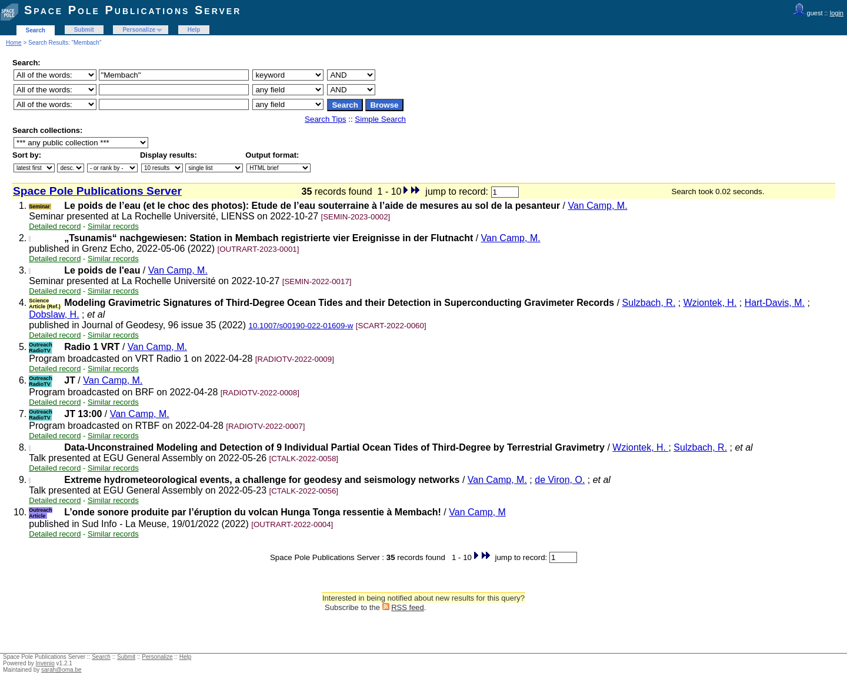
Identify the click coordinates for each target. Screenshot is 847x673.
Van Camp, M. (598, 206)
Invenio (45, 663)
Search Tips (325, 119)
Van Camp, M (477, 512)
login (836, 12)
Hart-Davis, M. (775, 303)
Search (35, 30)
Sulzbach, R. (649, 303)
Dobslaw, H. (54, 314)
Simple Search (380, 119)
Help (194, 29)
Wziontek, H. (710, 303)
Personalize (138, 29)
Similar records (113, 226)
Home (14, 42)
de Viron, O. (560, 480)
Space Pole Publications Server (132, 10)
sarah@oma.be (61, 670)
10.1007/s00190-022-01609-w (301, 325)
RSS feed (407, 607)
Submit (84, 29)
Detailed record (55, 226)
